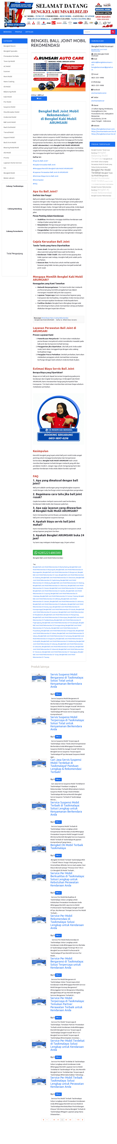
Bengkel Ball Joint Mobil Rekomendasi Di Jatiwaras (67, 601)
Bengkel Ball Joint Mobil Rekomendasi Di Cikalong (67, 583)
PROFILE (18, 32)
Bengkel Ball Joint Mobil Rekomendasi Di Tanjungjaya (59, 652)
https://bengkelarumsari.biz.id (103, 134)
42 (62, 1119)
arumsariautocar (97, 101)
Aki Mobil (7, 153)
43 (66, 1119)
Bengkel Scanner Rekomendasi (101, 195)
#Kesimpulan (38, 180)
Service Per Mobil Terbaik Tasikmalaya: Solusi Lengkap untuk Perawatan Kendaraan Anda (67, 1082)
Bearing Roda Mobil (11, 148)
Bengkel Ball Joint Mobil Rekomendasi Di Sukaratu (58, 646)
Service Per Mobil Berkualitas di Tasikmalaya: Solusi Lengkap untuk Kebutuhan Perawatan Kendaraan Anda (67, 879)
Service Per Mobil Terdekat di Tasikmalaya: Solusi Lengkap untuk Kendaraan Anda (67, 1045)
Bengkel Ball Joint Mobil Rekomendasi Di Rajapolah (58, 630)
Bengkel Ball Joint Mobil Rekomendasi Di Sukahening (58, 641)
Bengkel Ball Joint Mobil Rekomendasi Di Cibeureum (58, 577)
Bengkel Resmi (10, 46)
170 (78, 1119)
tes (5, 168)
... (50, 1119)
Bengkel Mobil (9, 173)
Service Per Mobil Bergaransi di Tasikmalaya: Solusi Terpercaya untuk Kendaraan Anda (67, 963)
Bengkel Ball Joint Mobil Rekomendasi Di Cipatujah (66, 588)
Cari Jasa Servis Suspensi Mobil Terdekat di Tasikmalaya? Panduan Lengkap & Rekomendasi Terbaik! (65, 766)
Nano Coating (9, 82)
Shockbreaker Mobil (11, 112)
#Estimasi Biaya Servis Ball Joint (45, 176)
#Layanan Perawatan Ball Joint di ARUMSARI (50, 172)
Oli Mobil (7, 87)
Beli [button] (39, 98)
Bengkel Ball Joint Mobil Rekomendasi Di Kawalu (59, 609)
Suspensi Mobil (9, 107)
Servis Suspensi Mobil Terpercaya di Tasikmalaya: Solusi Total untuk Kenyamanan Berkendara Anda (67, 723)
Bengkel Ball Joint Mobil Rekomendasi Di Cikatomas (50, 585)
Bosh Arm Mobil (10, 142)
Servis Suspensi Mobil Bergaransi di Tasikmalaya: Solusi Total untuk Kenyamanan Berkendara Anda (67, 680)
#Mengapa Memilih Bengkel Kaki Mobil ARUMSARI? (53, 168)
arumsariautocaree (98, 93)
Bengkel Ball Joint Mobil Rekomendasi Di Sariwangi (55, 636)
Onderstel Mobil (10, 117)
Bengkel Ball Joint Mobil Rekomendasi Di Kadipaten (50, 604)
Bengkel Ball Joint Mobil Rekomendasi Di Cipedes (49, 591)
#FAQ (35, 184)
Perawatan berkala (11, 56)
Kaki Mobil (8, 97)
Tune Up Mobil (9, 61)
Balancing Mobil (10, 92)
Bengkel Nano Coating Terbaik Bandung (104, 184)
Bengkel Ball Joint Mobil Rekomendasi (99, 50)
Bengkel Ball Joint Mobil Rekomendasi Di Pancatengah (60, 622)
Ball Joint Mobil (10, 122)
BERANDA (7, 32)
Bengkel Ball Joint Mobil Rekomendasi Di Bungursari (60, 572)
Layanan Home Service (13, 163)
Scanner (7, 71)
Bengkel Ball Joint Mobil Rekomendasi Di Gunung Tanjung (59, 596)
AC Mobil (7, 66)
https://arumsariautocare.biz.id (103, 131)
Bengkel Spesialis (10, 51)
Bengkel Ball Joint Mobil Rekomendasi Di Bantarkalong (51, 567)
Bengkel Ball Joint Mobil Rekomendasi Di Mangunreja (61, 615)
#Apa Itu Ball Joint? (40, 161)
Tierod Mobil (9, 132)
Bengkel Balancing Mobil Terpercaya (99, 155)
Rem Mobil (8, 76)
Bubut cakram (9, 178)
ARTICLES (29, 32)
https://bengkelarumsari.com (103, 129)
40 (54, 1119)
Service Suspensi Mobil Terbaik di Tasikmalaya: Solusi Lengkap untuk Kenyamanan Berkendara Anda (66, 808)
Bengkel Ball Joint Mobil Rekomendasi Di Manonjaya (50, 617)
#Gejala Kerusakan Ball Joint (44, 165)
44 (70, 1119)
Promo (6, 158)
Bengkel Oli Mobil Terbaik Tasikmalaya (66, 846)
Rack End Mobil (9, 127)
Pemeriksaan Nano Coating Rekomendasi (55, 318)
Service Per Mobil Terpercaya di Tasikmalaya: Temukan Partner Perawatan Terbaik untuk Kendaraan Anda (67, 1004)
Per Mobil (7, 102)
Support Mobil (9, 137)
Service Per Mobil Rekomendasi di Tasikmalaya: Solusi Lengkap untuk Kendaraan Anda (67, 922)
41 (58, 1119)
